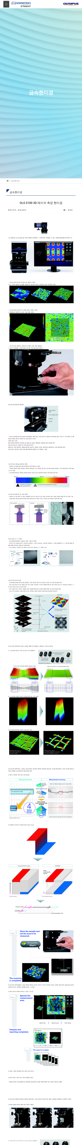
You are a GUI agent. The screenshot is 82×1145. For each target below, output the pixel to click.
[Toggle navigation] (6, 4)
